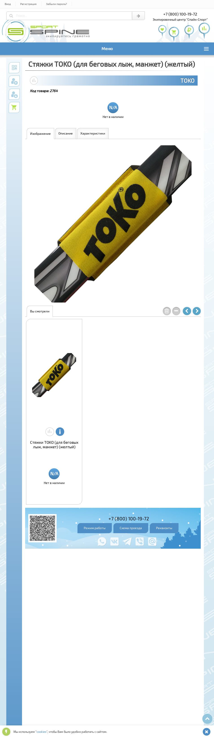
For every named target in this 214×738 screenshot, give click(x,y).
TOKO (187, 80)
